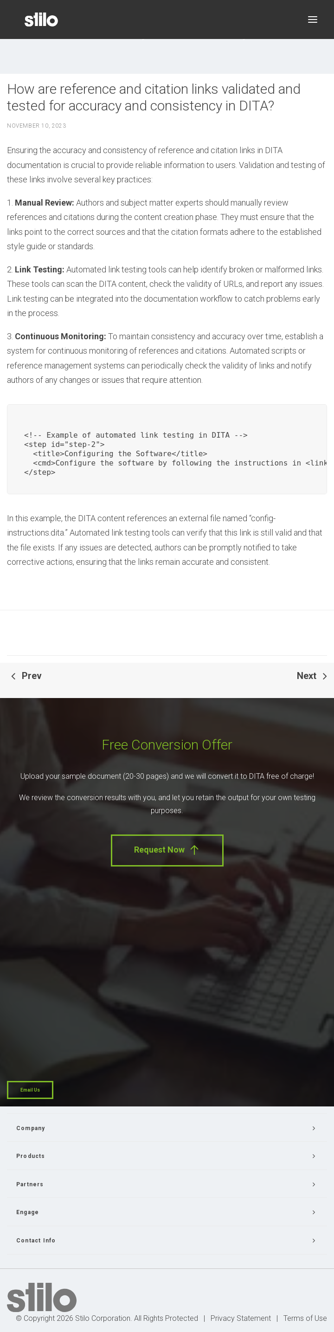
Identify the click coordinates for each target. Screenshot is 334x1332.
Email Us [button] (30, 1090)
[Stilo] (41, 19)
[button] (312, 19)
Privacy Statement (241, 1318)
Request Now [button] (167, 850)
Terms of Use (305, 1318)
